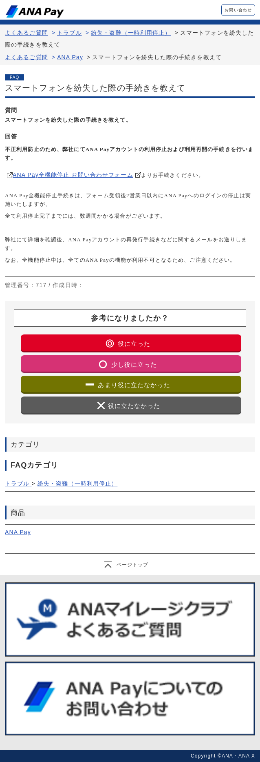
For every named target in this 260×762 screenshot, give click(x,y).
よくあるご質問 (26, 32)
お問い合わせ (238, 10)
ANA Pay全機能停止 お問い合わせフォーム (73, 175)
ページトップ (133, 565)
